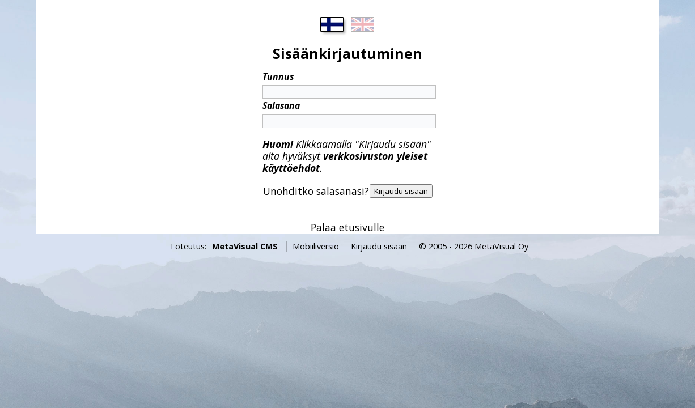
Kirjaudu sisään (379, 246)
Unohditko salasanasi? (316, 191)
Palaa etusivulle (347, 227)
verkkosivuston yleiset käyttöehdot (344, 162)
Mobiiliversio (316, 246)
